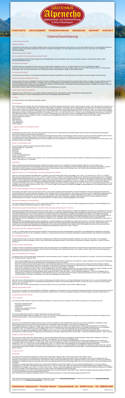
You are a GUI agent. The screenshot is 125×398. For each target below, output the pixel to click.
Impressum (85, 389)
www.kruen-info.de (108, 389)
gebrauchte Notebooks (102, 378)
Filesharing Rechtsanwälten (34, 380)
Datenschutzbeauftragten (67, 378)
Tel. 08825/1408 (104, 386)
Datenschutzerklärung (40, 389)
